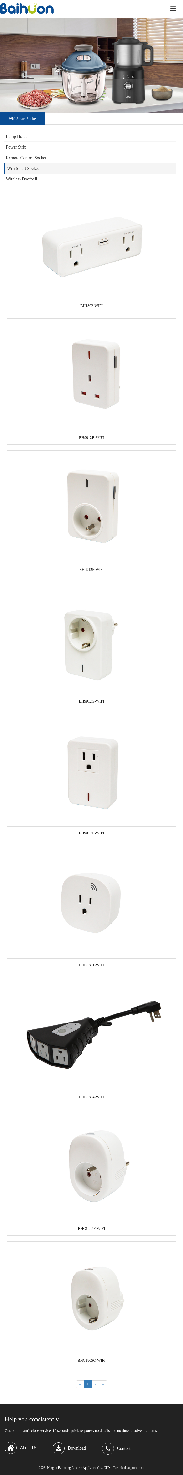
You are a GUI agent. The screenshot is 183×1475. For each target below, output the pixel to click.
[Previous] (80, 1384)
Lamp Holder (17, 136)
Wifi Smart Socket (23, 168)
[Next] (103, 1384)
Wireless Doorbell (21, 179)
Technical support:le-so (128, 1468)
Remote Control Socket (26, 157)
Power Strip (16, 147)
